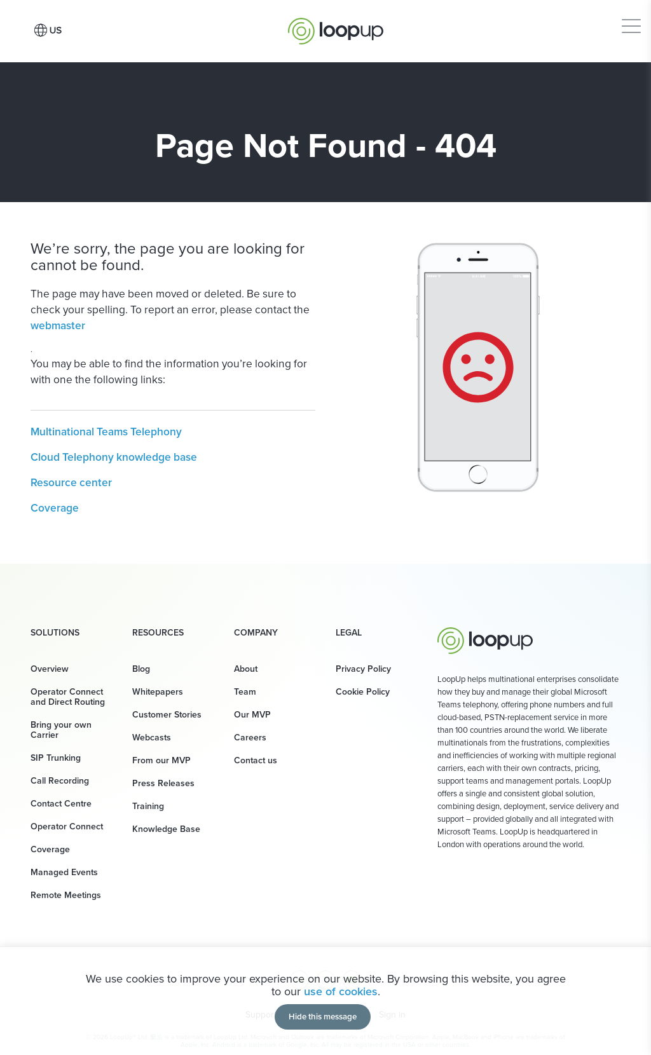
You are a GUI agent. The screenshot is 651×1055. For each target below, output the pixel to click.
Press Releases (163, 783)
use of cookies (341, 991)
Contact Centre (61, 803)
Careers (250, 737)
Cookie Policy (363, 691)
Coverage (55, 508)
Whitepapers (157, 691)
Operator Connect (67, 826)
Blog (141, 669)
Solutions (55, 633)
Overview (50, 669)
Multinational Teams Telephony (106, 431)
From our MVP (161, 760)
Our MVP (252, 714)
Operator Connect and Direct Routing (68, 697)
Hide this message (323, 1017)
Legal (349, 633)
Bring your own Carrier (61, 730)
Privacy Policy (363, 669)
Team (245, 691)
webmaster (58, 325)
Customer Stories (167, 714)
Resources (158, 633)
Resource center (71, 482)
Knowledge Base (166, 829)
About (245, 669)
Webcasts (151, 737)
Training (148, 806)
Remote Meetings (66, 895)
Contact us (255, 760)
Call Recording (60, 780)
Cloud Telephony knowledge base (114, 457)
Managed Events (64, 872)
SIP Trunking (56, 758)
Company (256, 633)
